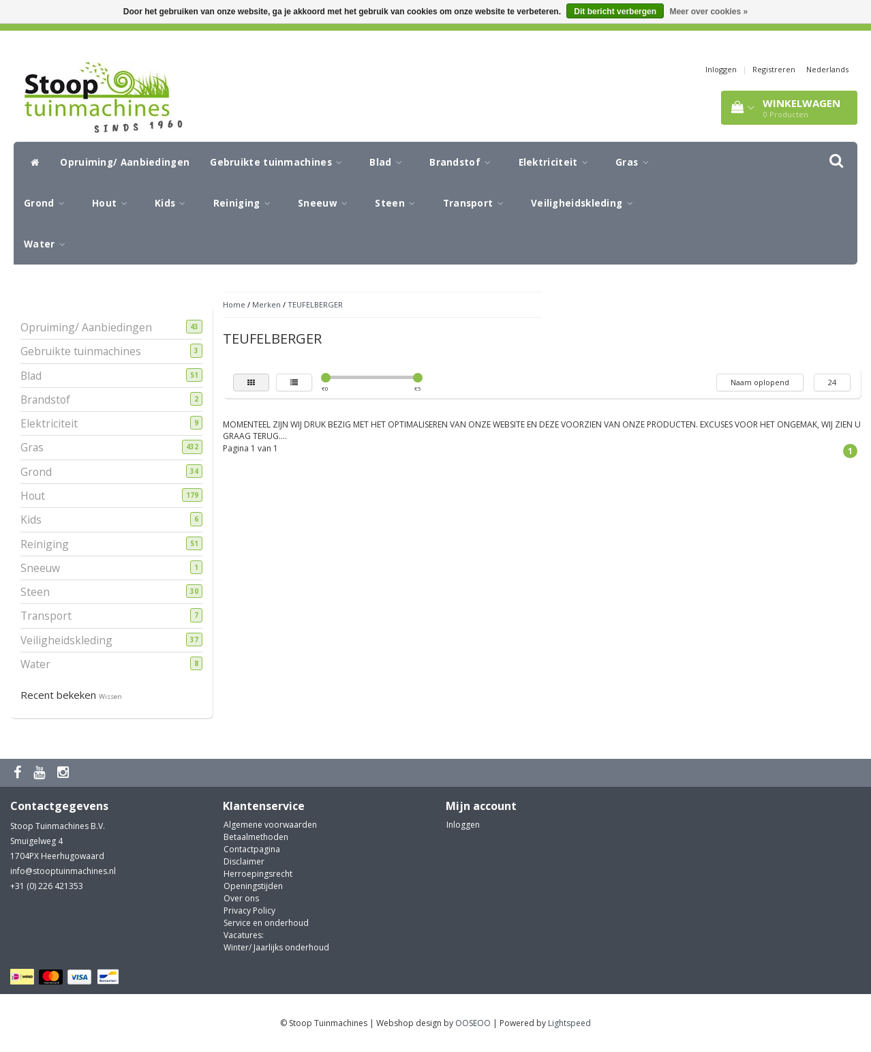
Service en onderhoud (266, 923)
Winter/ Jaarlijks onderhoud (276, 947)
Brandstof (463, 162)
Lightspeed (569, 1023)
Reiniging (245, 203)
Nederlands (827, 69)
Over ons (241, 898)
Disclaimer (244, 861)
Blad (389, 162)
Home (234, 304)
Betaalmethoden (256, 837)
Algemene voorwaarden (270, 824)
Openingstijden (253, 886)
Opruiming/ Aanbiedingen (124, 162)
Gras (635, 162)
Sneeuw (326, 203)
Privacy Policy (249, 910)
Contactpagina (252, 849)
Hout (113, 203)
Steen (398, 203)
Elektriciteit (557, 162)
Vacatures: (244, 935)
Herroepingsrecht (258, 874)
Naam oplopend (760, 382)
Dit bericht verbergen (615, 11)
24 (832, 382)
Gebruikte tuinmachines (279, 162)
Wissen (110, 696)
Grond (48, 203)
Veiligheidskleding (585, 203)
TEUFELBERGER (315, 304)
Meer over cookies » (708, 11)
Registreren (773, 69)
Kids (174, 203)
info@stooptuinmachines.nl (63, 871)
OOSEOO (473, 1023)
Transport (476, 203)
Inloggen (721, 69)
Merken (266, 304)
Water (48, 244)
